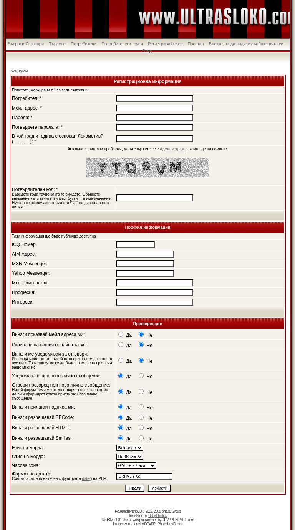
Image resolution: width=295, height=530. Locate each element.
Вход (147, 50)
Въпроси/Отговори (25, 44)
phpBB (137, 511)
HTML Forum (184, 520)
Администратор (173, 149)
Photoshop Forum (169, 524)
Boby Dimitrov (157, 515)
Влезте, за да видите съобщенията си (246, 44)
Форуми (19, 70)
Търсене (57, 44)
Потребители (83, 44)
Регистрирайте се (165, 44)
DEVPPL (168, 520)
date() (87, 479)
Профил (196, 44)
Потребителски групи (122, 44)
